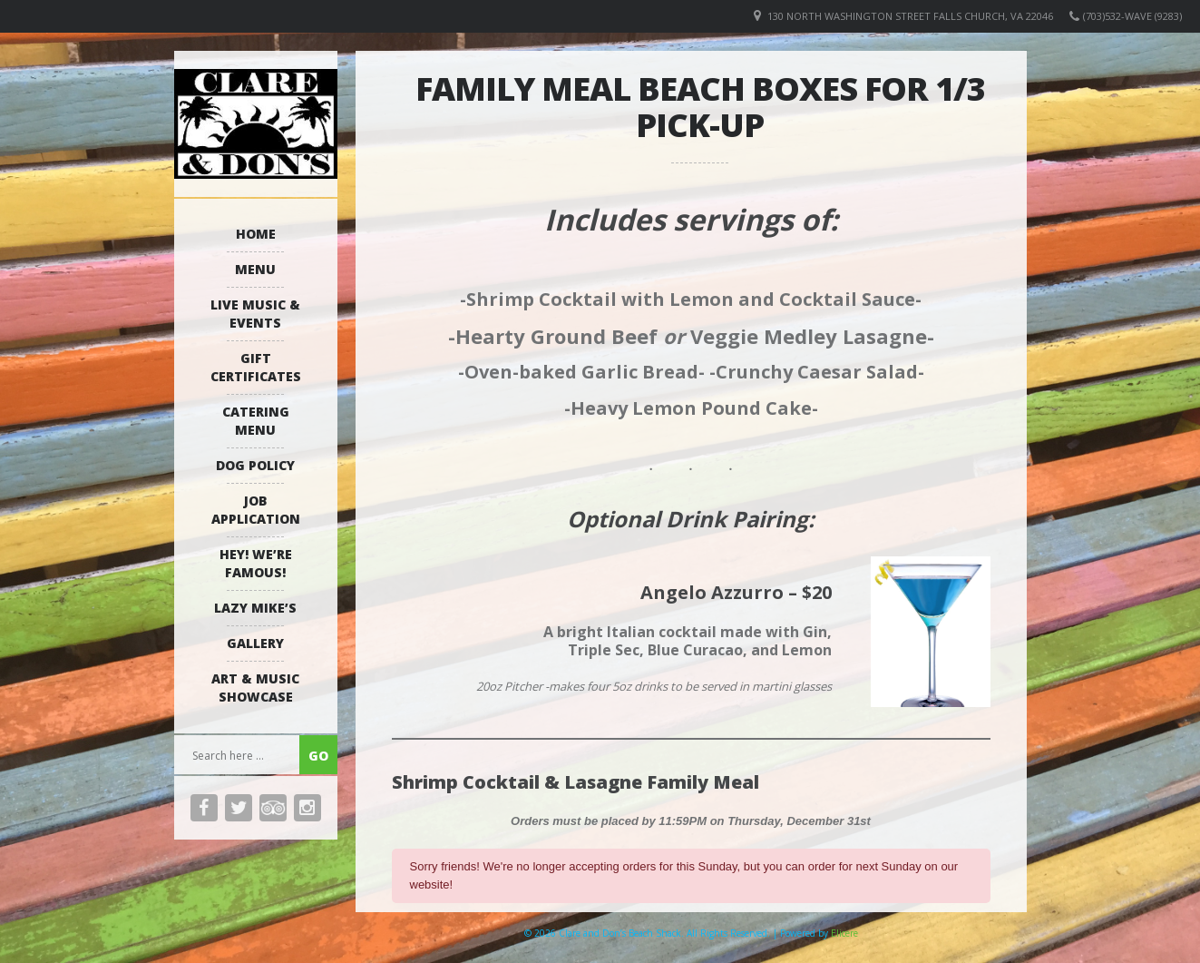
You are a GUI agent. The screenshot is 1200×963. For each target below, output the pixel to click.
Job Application (255, 509)
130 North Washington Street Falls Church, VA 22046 (910, 16)
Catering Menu (255, 420)
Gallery (255, 643)
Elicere (844, 933)
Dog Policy (255, 465)
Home (256, 233)
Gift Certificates (255, 367)
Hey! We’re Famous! (256, 563)
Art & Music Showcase (255, 687)
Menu (255, 269)
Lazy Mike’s (255, 607)
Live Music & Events (255, 313)
